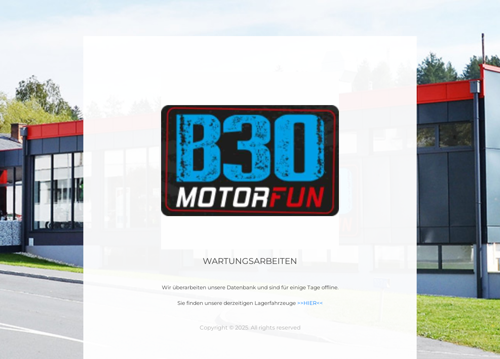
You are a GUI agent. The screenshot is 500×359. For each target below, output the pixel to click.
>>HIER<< (310, 303)
